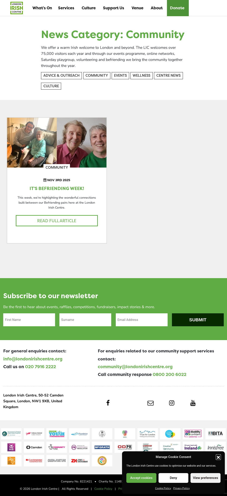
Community (97, 75)
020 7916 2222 (40, 366)
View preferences (205, 478)
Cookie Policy (163, 488)
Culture (51, 86)
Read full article (56, 220)
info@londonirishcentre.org (32, 359)
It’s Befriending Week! (57, 189)
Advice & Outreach (61, 75)
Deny (173, 478)
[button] (218, 457)
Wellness (141, 75)
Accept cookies (141, 478)
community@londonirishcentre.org (135, 366)
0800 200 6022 (169, 374)
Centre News (168, 75)
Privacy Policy (181, 488)
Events (120, 75)
